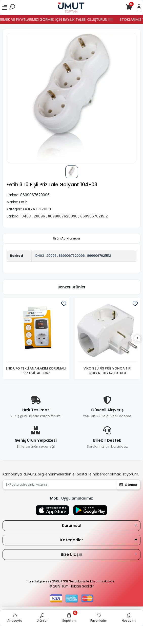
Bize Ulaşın (71, 554)
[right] (137, 338)
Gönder (128, 484)
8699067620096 (72, 255)
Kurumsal (71, 525)
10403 (39, 255)
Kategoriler (71, 540)
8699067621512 (99, 255)
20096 (51, 255)
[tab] (66, 238)
